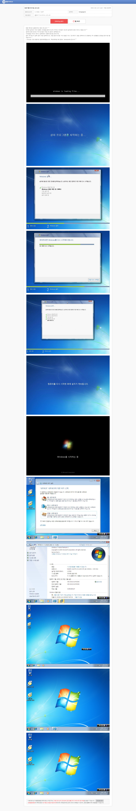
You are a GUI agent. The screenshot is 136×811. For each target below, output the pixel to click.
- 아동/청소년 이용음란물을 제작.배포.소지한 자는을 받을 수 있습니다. (65, 801)
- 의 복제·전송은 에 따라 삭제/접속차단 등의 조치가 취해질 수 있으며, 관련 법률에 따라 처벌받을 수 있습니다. (65, 802)
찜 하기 (77, 21)
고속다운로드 (59, 21)
